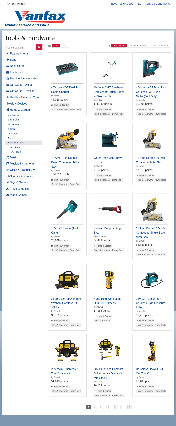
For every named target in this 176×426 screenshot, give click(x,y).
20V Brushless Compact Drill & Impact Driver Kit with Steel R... (108, 373)
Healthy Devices (17, 103)
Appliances (13, 115)
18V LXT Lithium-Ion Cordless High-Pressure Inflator (150, 303)
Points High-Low (138, 45)
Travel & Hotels (17, 189)
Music (11, 157)
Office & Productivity (20, 170)
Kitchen (11, 129)
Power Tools (15, 152)
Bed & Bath (13, 119)
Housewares (14, 124)
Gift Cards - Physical (20, 91)
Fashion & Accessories (22, 78)
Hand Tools (14, 147)
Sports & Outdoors (19, 176)
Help (139, 4)
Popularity (119, 45)
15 (55, 45)
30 (65, 45)
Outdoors (12, 133)
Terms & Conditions (157, 4)
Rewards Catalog (122, 4)
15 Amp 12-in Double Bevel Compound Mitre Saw (65, 162)
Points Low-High (160, 45)
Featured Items (17, 53)
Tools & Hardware (15, 142)
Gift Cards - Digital (19, 85)
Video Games (16, 195)
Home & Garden (18, 110)
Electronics (14, 72)
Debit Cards (15, 66)
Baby (11, 60)
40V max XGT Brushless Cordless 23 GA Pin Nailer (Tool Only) (151, 92)
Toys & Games (17, 182)
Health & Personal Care (22, 97)
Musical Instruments (20, 164)
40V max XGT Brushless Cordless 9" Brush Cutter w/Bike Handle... (109, 92)
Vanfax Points (16, 3)
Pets (10, 138)
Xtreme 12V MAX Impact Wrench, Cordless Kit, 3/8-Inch (66, 303)
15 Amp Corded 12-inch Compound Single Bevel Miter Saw (151, 233)
